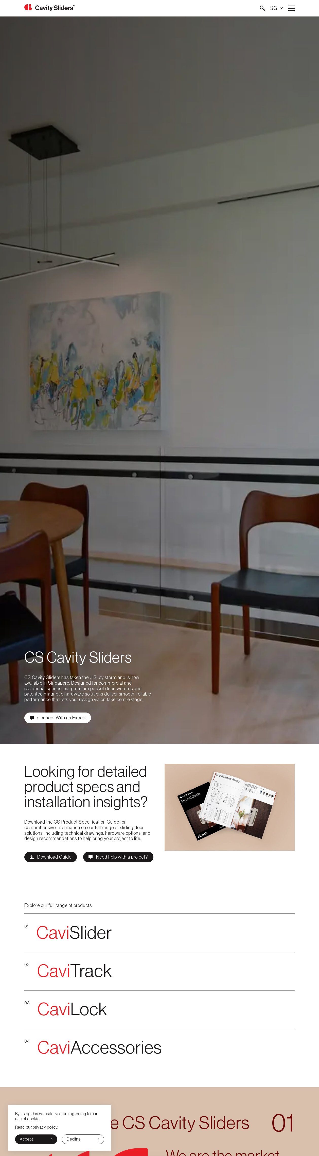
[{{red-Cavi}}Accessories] (159, 1048)
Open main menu (291, 8)
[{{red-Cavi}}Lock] (159, 1010)
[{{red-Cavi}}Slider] (159, 933)
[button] (262, 8)
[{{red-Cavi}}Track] (159, 971)
